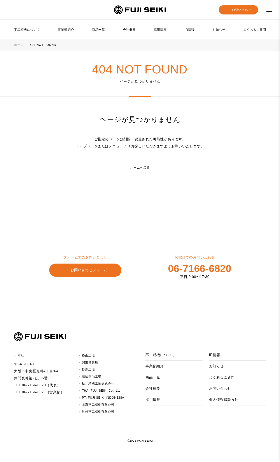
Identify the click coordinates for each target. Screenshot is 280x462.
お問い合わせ (220, 388)
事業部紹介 (66, 29)
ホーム (19, 45)
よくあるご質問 (254, 29)
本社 (21, 355)
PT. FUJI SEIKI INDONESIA (102, 398)
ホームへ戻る (140, 167)
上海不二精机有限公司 (98, 405)
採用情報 (160, 29)
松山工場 (88, 355)
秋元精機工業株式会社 (98, 384)
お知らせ (218, 29)
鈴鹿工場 (88, 370)
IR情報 (189, 29)
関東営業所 (90, 363)
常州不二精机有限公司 (98, 412)
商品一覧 (98, 29)
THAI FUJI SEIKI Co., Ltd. (101, 391)
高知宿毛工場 (92, 377)
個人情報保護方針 (223, 399)
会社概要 (129, 29)
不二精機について (27, 29)
